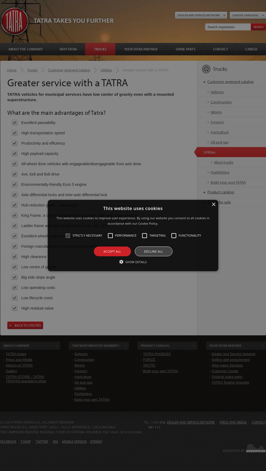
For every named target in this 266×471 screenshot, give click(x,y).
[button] (133, 235)
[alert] (133, 235)
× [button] (213, 205)
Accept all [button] (112, 251)
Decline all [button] (153, 251)
